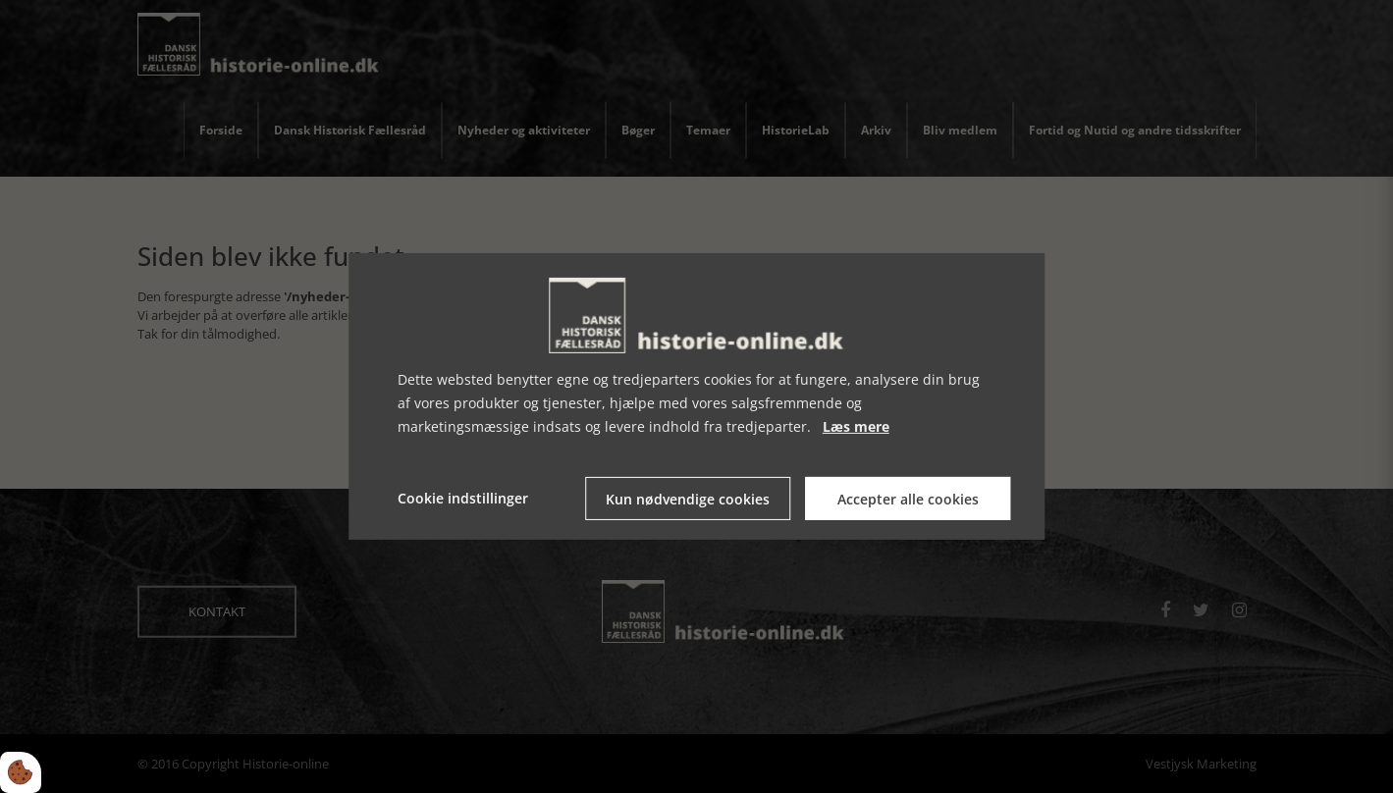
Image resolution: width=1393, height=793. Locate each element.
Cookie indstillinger (463, 498)
